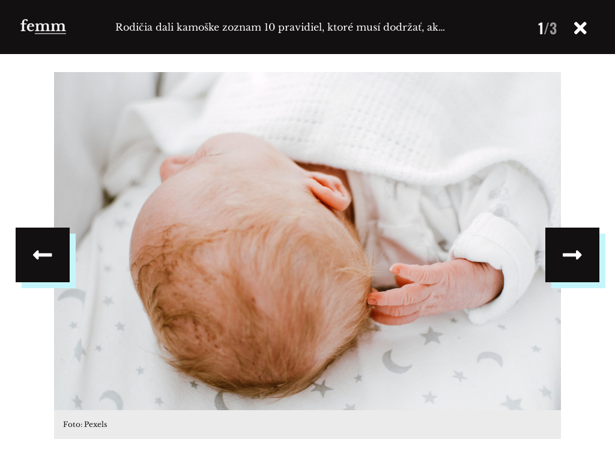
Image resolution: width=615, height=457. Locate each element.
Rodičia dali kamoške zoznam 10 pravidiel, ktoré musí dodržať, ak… (280, 27)
